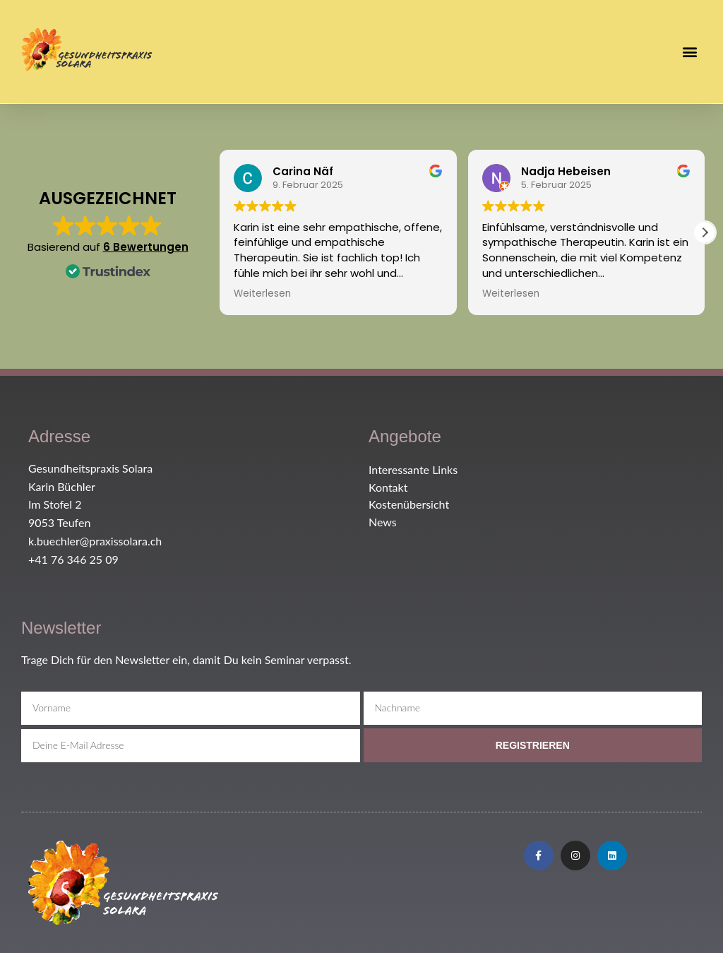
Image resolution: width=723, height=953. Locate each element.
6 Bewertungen (146, 246)
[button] (690, 51)
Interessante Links (413, 469)
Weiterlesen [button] (262, 294)
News (383, 521)
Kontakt (388, 487)
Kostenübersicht (409, 504)
